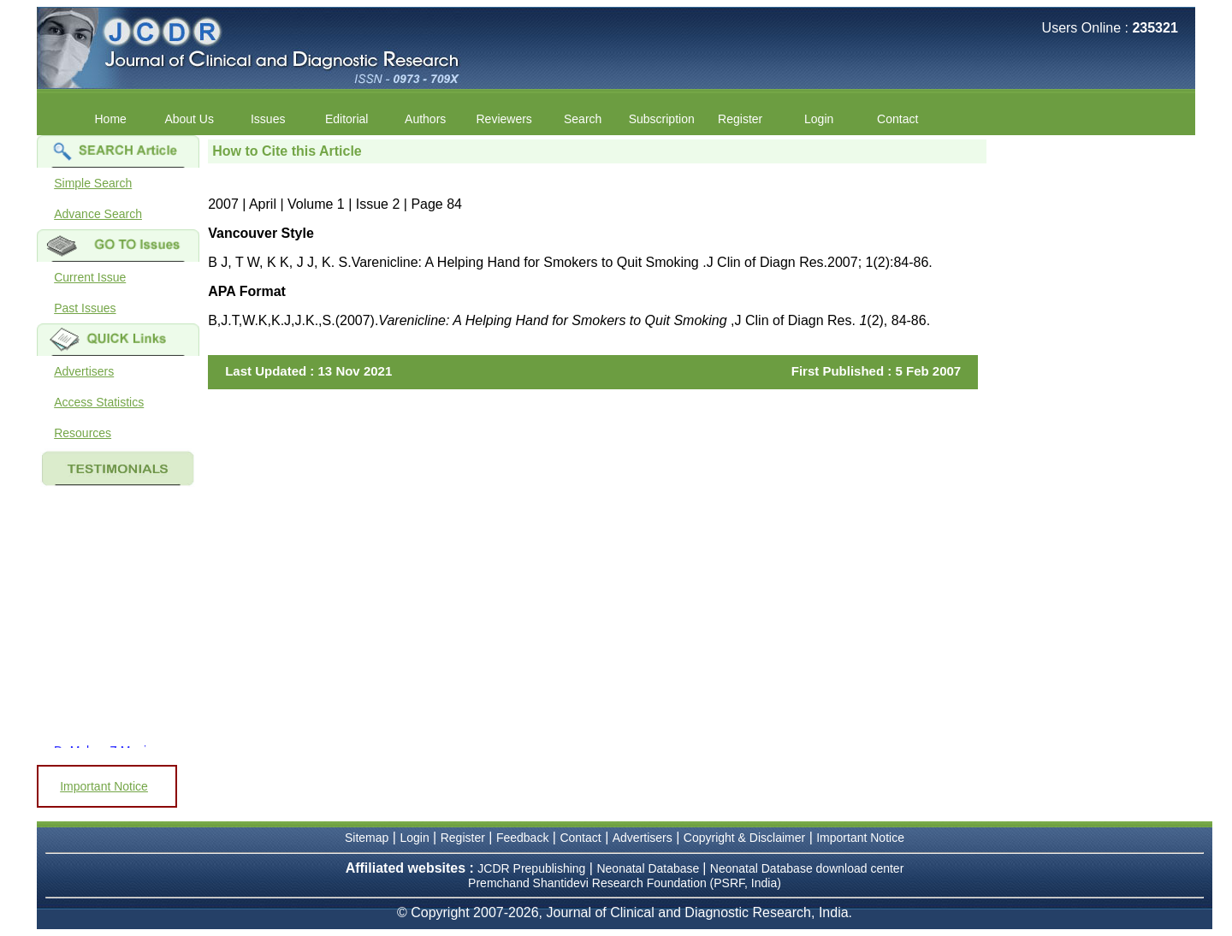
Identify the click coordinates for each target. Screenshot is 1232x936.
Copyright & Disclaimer (744, 837)
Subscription (662, 119)
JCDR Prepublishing (531, 868)
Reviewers (504, 119)
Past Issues (85, 308)
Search (582, 119)
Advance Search (98, 214)
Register (740, 119)
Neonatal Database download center (807, 868)
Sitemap (366, 837)
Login (818, 119)
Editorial (347, 119)
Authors (425, 119)
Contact (897, 119)
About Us (189, 119)
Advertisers (84, 371)
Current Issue (90, 277)
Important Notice (104, 786)
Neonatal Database (649, 868)
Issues (268, 119)
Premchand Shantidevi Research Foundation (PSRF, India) (624, 883)
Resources (82, 433)
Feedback (522, 837)
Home (111, 119)
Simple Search (93, 183)
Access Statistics (99, 402)
